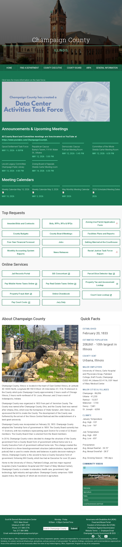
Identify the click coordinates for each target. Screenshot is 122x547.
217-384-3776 (24, 528)
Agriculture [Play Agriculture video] (87, 492)
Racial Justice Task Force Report (103, 252)
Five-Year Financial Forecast (18, 241)
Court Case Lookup (95, 293)
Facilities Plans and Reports (98, 233)
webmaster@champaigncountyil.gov (23, 533)
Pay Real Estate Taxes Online (58, 282)
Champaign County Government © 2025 (100, 533)
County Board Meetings (57, 233)
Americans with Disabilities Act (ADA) (101, 519)
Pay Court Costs (14, 301)
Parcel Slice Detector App (97, 273)
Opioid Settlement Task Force (15, 146)
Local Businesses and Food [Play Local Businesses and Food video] (93, 504)
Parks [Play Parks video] (85, 496)
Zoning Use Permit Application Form (102, 223)
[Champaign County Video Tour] (100, 476)
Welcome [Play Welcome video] (86, 488)
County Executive (51, 66)
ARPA (87, 66)
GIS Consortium (54, 273)
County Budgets (15, 233)
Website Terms (91, 531)
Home (8, 66)
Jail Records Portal (16, 273)
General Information (106, 66)
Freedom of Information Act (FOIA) (101, 525)
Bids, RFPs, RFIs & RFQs (57, 222)
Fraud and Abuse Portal (101, 522)
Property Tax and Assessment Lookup (98, 282)
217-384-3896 (22, 531)
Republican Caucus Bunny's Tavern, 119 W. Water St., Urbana (45, 149)
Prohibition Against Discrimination (101, 528)
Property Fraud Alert (15, 293)
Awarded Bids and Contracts (18, 222)
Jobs (52, 241)
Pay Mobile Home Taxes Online (18, 282)
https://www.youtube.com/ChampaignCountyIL (25, 140)
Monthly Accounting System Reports (18, 251)
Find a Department (28, 66)
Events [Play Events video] (85, 500)
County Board (73, 66)
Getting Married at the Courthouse (99, 241)
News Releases (55, 251)
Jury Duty (60, 302)
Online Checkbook (56, 293)
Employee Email (107, 531)
